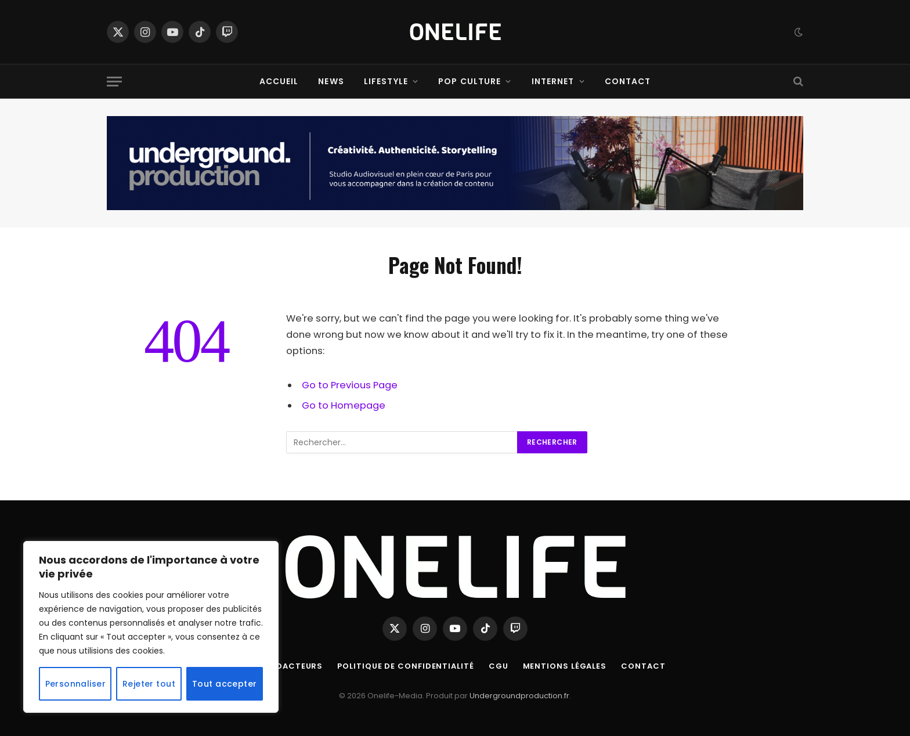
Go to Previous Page (350, 385)
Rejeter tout (148, 684)
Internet (553, 81)
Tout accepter (224, 684)
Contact (628, 81)
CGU (498, 666)
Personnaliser (75, 684)
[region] (151, 627)
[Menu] (114, 81)
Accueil (279, 81)
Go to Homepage (343, 405)
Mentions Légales (565, 666)
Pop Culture (469, 81)
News (331, 81)
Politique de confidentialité (405, 666)
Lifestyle (386, 81)
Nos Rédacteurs (284, 666)
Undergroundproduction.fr (519, 695)
